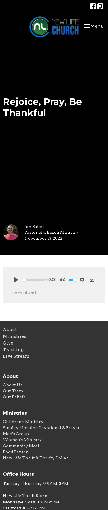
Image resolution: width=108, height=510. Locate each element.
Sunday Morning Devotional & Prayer (41, 427)
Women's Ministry (22, 439)
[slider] (33, 280)
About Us (12, 384)
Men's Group (16, 433)
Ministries (14, 336)
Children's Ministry (23, 421)
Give (8, 343)
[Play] (16, 279)
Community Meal (21, 446)
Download (24, 292)
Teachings (14, 349)
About (10, 329)
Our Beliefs (14, 397)
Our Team (13, 391)
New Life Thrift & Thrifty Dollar (35, 458)
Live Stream (16, 356)
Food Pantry (15, 452)
